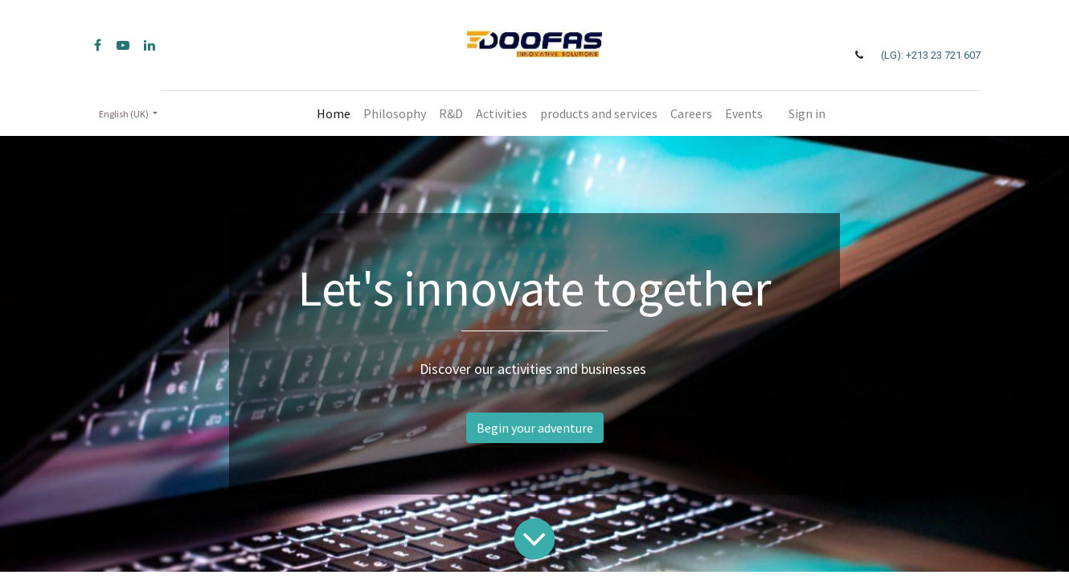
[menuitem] (333, 113)
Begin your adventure (535, 428)
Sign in (806, 113)
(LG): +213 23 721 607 (931, 55)
